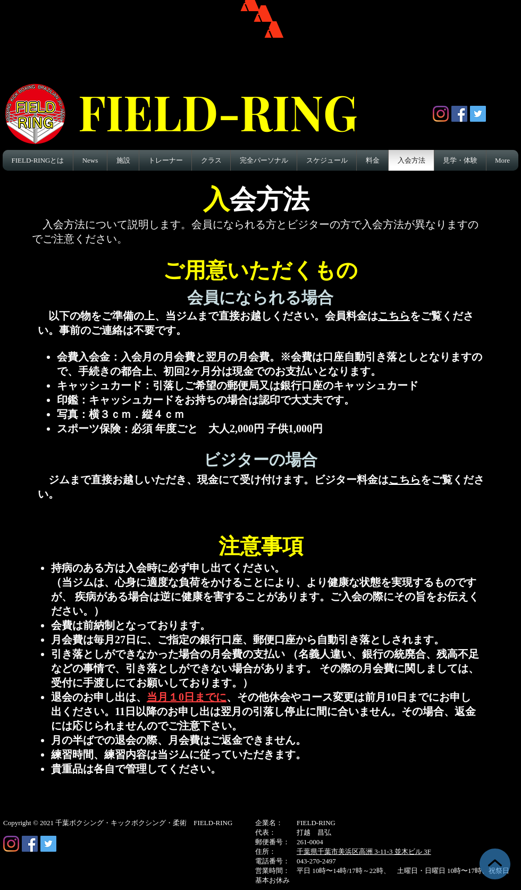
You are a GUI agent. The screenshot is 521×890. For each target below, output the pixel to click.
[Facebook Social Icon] (459, 114)
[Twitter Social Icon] (478, 114)
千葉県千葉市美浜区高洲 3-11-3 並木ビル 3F (364, 851)
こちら (394, 316)
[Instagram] (441, 114)
